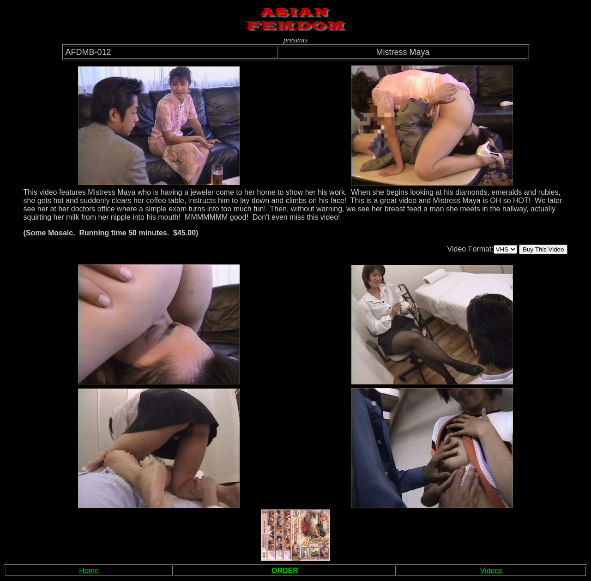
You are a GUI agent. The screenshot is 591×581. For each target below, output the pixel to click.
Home (89, 571)
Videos (491, 571)
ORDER (284, 571)
